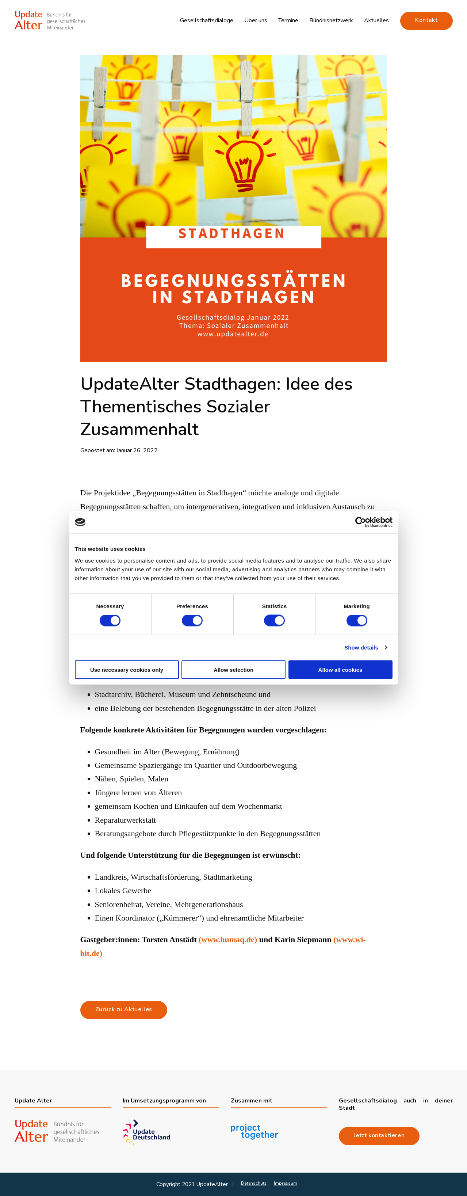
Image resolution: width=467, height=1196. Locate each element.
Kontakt (426, 20)
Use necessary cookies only (126, 669)
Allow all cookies (340, 669)
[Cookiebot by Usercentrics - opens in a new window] (361, 522)
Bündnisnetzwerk (331, 20)
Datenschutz (254, 1183)
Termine (288, 20)
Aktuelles (376, 20)
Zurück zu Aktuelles (123, 1009)
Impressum (285, 1183)
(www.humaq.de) (229, 939)
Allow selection (233, 669)
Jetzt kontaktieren (379, 1135)
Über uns (255, 20)
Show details (361, 647)
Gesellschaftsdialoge (206, 20)
